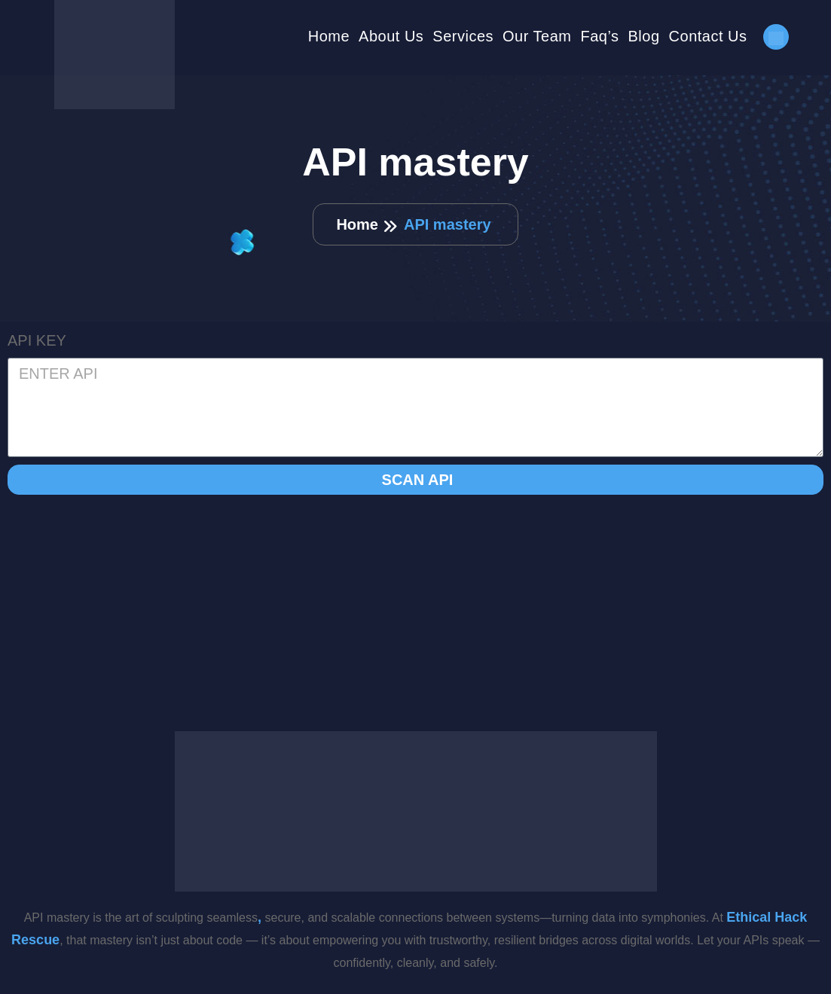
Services (462, 36)
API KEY (37, 340)
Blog (644, 36)
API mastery (447, 224)
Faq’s (599, 36)
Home (329, 36)
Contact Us (708, 36)
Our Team (537, 36)
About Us (391, 36)
